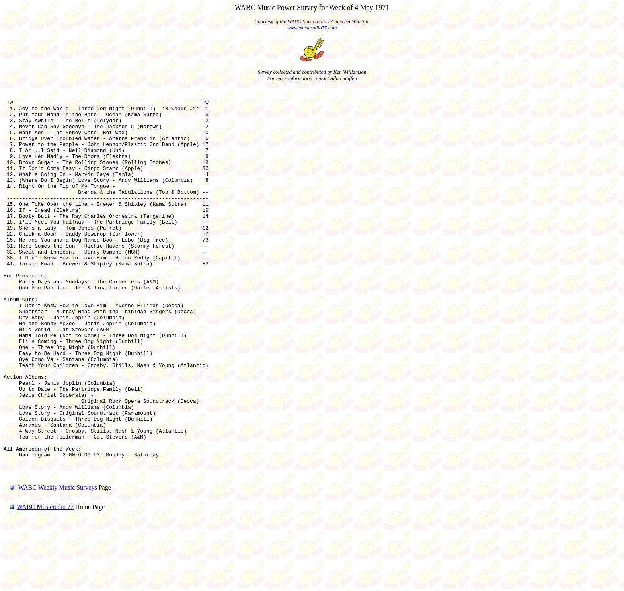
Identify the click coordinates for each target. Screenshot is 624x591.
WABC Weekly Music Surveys (57, 561)
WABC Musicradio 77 (39, 580)
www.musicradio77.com (312, 28)
